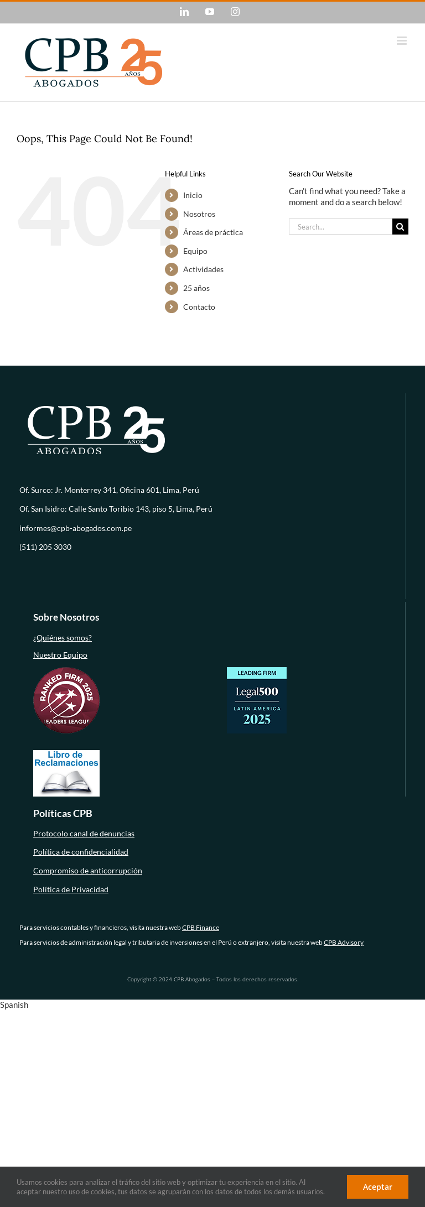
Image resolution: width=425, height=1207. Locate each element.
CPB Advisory (344, 942)
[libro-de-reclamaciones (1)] (66, 753)
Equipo (195, 251)
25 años (196, 288)
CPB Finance (200, 927)
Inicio (193, 195)
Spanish (14, 1005)
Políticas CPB (62, 813)
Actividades (203, 269)
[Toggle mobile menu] (402, 40)
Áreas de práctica (213, 232)
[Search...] (340, 226)
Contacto (199, 306)
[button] (212, 1005)
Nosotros (199, 213)
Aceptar (377, 1187)
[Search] (400, 226)
